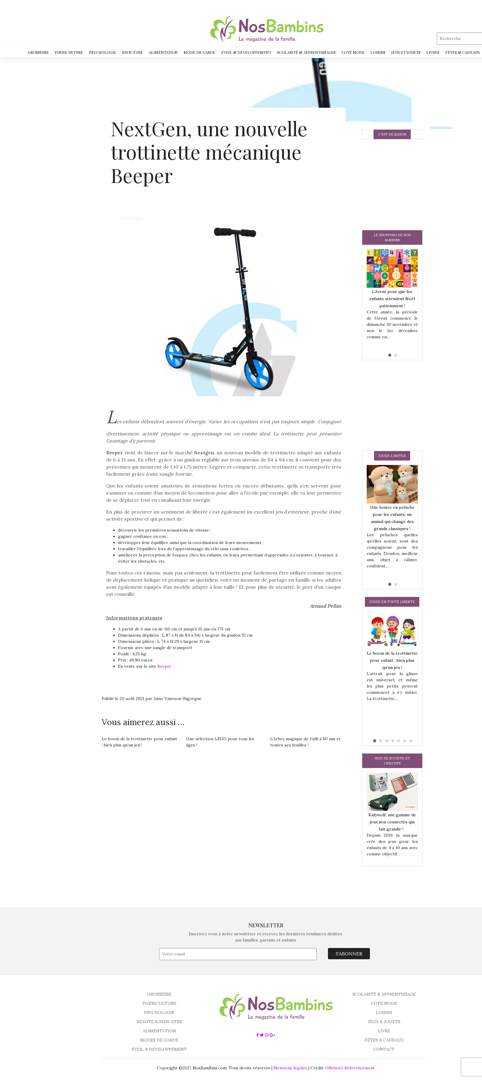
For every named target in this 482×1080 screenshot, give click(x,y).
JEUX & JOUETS (384, 1021)
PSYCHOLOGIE (159, 1012)
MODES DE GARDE (159, 1040)
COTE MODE (384, 1003)
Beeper (164, 666)
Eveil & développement (246, 52)
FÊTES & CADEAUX (384, 1040)
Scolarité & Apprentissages (306, 52)
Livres (432, 52)
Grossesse (38, 52)
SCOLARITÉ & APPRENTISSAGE (384, 994)
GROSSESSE (159, 994)
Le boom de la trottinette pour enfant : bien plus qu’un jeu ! (392, 660)
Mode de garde (199, 52)
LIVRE (384, 1031)
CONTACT (383, 1049)
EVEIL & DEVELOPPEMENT (159, 1049)
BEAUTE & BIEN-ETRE (159, 1021)
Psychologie (102, 52)
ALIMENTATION (159, 1031)
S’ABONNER (349, 954)
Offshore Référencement (350, 1068)
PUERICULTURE (159, 1003)
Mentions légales (290, 1068)
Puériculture (69, 52)
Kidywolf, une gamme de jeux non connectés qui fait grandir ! (392, 822)
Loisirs (378, 52)
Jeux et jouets (405, 52)
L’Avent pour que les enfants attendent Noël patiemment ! (392, 298)
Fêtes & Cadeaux (462, 52)
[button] (389, 355)
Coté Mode (353, 52)
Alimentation (163, 52)
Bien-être (132, 52)
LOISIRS (384, 1012)
